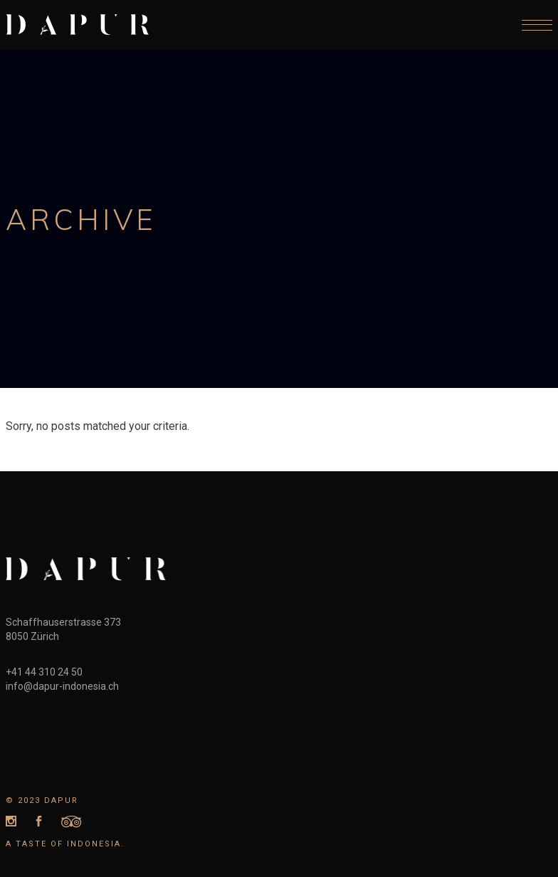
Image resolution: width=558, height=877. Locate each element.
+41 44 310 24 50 (44, 672)
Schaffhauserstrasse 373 (63, 622)
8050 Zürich (32, 636)
